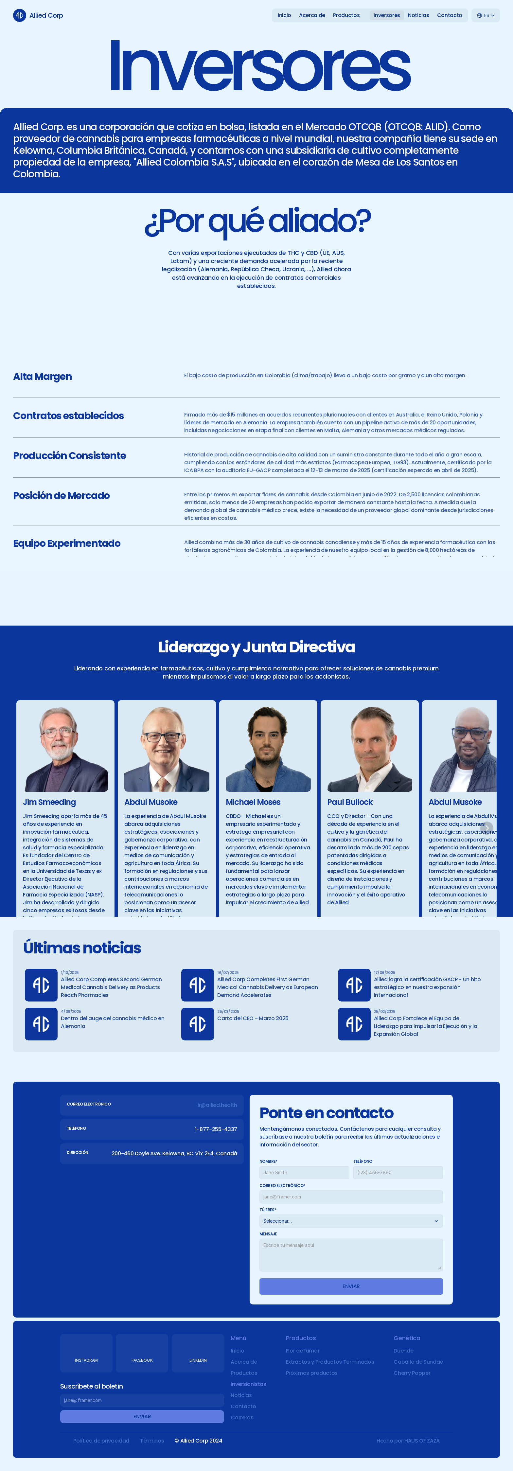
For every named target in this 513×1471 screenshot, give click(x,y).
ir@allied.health (217, 1105)
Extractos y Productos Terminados (330, 1362)
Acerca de (244, 1362)
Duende (403, 1351)
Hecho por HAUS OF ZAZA (408, 1440)
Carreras (242, 1417)
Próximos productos (312, 1373)
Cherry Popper (412, 1373)
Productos (244, 1373)
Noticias (241, 1395)
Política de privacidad (101, 1440)
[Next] (486, 828)
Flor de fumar (303, 1351)
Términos (152, 1440)
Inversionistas (248, 1384)
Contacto (243, 1406)
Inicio (237, 1351)
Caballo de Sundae (418, 1362)
